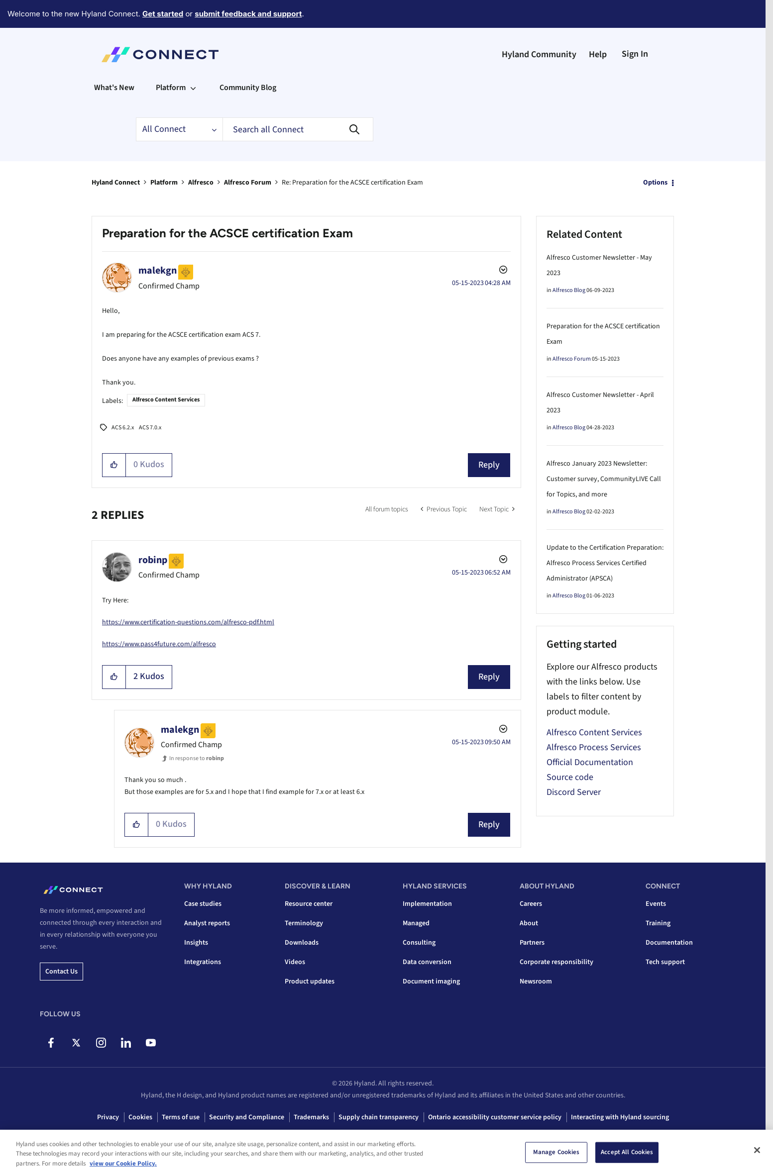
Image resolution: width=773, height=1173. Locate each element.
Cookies (140, 1117)
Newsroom (536, 981)
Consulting (419, 943)
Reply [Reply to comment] (489, 677)
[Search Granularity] (179, 129)
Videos (295, 962)
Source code (570, 777)
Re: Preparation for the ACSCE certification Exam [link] (352, 183)
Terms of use (181, 1117)
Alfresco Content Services (166, 399)
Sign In (635, 54)
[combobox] (297, 129)
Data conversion (427, 962)
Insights (196, 943)
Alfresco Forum (247, 183)
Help (598, 54)
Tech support (665, 962)
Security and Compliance (246, 1117)
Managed (416, 923)
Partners (532, 943)
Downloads (302, 943)
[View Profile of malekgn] (157, 271)
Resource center (308, 904)
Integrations (202, 962)
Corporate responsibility (556, 962)
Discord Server (574, 792)
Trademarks (311, 1117)
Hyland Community (539, 54)
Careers (531, 904)
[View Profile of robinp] (152, 560)
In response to (196, 758)
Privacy (108, 1117)
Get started (162, 13)
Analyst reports (207, 923)
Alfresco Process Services (594, 747)
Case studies (202, 904)
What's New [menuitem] (114, 87)
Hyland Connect (116, 183)
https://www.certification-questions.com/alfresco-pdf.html (188, 622)
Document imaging (431, 981)
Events (656, 904)
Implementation (427, 904)
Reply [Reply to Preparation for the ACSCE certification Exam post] (489, 465)
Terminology (304, 923)
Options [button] (655, 183)
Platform (164, 183)
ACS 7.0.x (150, 427)
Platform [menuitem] (171, 87)
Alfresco (201, 183)
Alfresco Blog (568, 290)
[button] (114, 465)
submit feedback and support (248, 13)
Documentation (669, 943)
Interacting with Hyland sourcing (620, 1117)
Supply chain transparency (378, 1117)
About (529, 923)
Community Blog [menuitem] (248, 87)
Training (658, 923)
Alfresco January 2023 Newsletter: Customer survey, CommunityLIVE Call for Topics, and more (604, 479)
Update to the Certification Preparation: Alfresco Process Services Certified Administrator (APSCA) (605, 563)
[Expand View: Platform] (193, 88)
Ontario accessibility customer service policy (494, 1117)
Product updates (309, 981)
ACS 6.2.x (122, 427)
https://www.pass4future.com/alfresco (159, 644)
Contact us (61, 972)
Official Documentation (590, 762)
